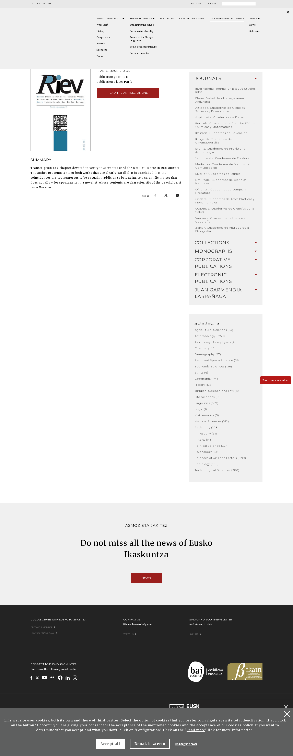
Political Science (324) (211, 445)
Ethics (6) (201, 372)
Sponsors (101, 49)
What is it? (102, 24)
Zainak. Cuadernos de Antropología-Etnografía (222, 229)
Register (196, 3)
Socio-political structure (143, 46)
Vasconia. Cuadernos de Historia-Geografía (220, 219)
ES (38, 3)
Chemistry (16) (205, 348)
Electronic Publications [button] (226, 278)
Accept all (110, 744)
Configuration (186, 744)
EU (33, 3)
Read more (196, 730)
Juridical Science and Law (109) (218, 390)
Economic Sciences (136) (213, 366)
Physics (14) (203, 439)
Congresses (103, 37)
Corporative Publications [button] (226, 263)
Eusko (110, 18)
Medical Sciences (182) (212, 421)
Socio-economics (139, 53)
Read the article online (128, 92)
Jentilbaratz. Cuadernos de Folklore (222, 158)
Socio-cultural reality (141, 31)
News (254, 18)
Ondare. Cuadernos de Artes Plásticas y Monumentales (225, 200)
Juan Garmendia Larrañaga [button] (226, 293)
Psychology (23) (206, 451)
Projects (167, 18)
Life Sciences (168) (209, 397)
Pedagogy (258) (207, 427)
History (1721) (204, 384)
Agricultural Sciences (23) (214, 329)
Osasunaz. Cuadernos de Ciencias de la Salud (224, 210)
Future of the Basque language (142, 39)
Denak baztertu (149, 744)
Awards (100, 43)
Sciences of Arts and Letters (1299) (220, 457)
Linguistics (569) (206, 403)
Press (99, 56)
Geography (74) (206, 378)
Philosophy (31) (206, 433)
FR (44, 3)
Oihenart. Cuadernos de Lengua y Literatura (220, 191)
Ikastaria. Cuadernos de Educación (221, 133)
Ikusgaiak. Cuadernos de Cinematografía (213, 140)
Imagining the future (142, 24)
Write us (130, 634)
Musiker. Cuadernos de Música (218, 173)
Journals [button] (226, 78)
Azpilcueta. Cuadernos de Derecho (222, 117)
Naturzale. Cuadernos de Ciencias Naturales (220, 181)
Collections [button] (226, 242)
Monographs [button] (226, 251)
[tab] (225, 78)
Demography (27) (208, 354)
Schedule (254, 31)
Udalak (191, 18)
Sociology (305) (207, 464)
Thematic (142, 18)
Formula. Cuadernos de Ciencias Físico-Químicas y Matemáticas (225, 125)
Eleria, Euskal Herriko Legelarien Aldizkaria (219, 100)
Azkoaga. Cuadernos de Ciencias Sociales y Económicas (220, 109)
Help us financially (44, 633)
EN (49, 3)
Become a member (275, 380)
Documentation (227, 18)
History (100, 31)
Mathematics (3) (207, 415)
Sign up (195, 634)
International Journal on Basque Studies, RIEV (225, 90)
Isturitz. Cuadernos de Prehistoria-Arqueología (221, 150)
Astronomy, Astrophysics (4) (215, 342)
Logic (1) (201, 409)
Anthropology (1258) (210, 336)
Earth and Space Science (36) (217, 360)
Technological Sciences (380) (217, 470)
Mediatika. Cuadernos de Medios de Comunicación (222, 166)
